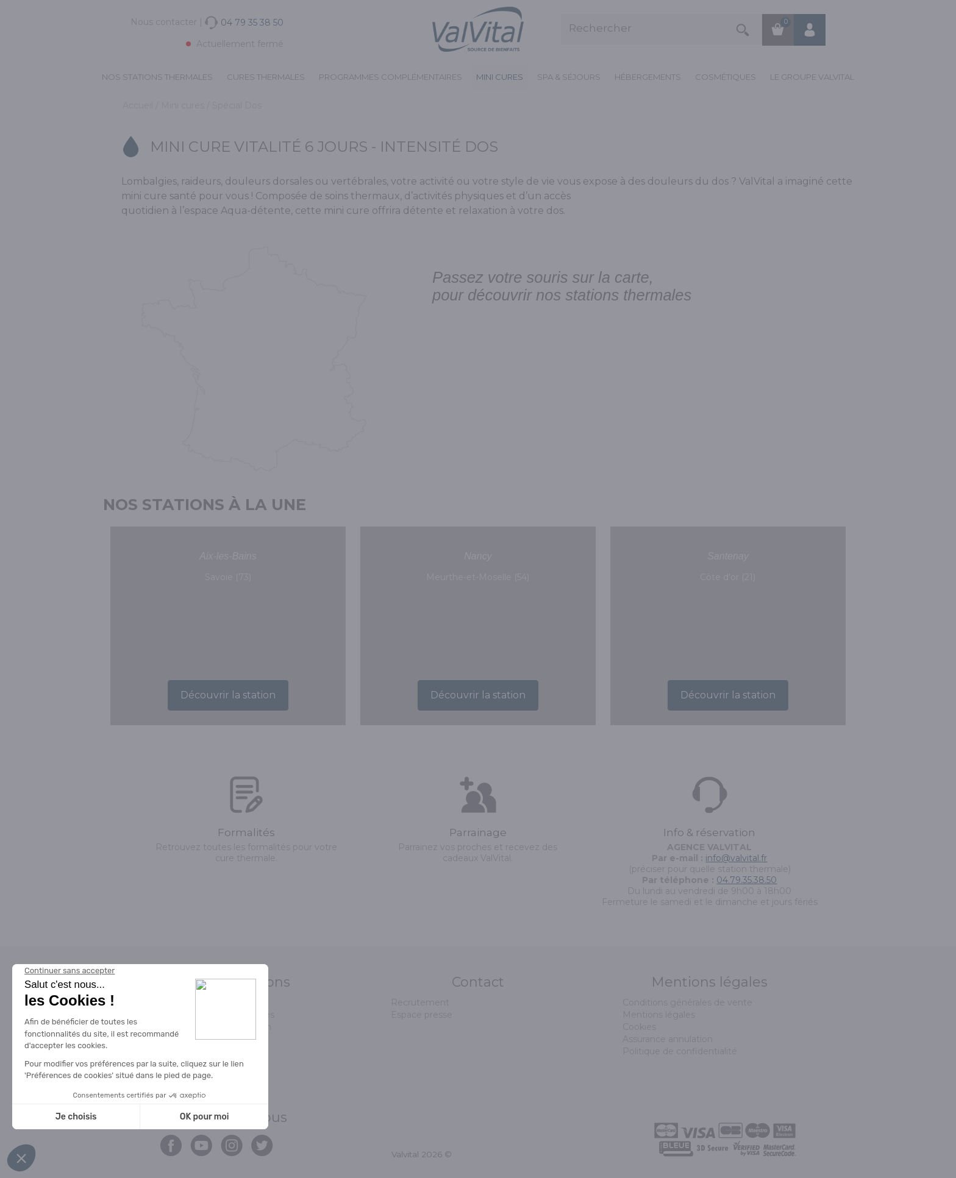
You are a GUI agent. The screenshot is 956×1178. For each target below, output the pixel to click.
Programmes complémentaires (390, 77)
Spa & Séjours (569, 77)
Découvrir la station (228, 695)
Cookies (639, 1026)
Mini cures (499, 77)
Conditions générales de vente (687, 1002)
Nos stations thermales (157, 77)
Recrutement (420, 1002)
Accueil (139, 105)
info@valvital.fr (736, 858)
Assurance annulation (667, 1039)
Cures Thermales (266, 77)
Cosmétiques (725, 77)
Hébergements (648, 77)
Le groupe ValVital (812, 77)
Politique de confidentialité (679, 1051)
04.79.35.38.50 (746, 880)
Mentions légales (658, 1014)
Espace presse (421, 1014)
